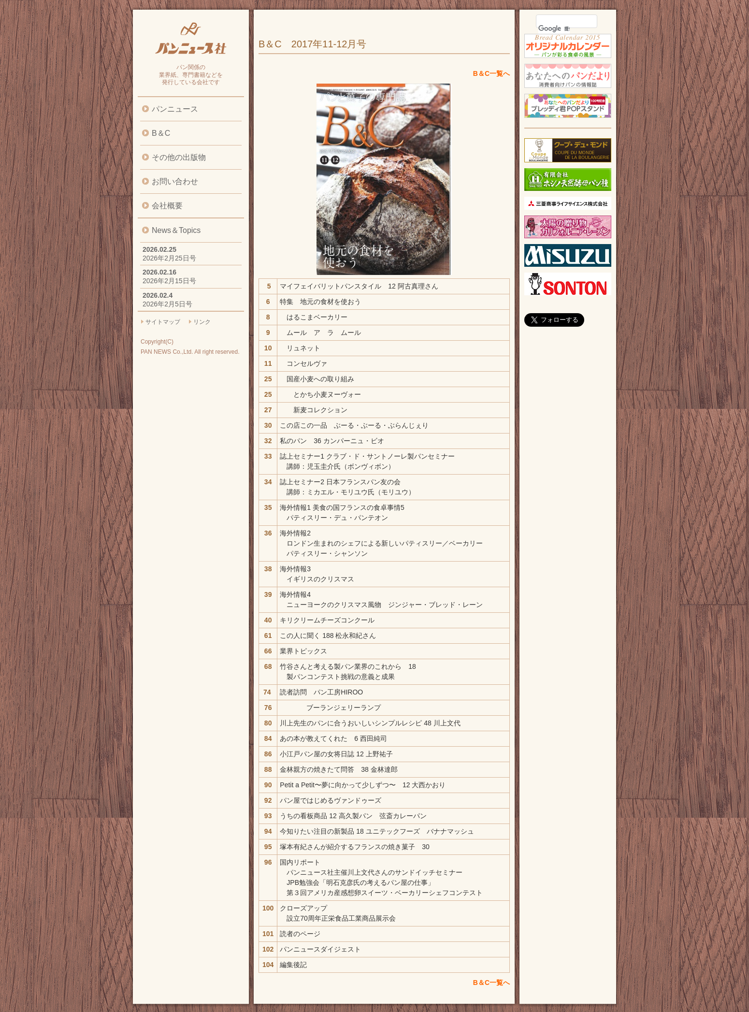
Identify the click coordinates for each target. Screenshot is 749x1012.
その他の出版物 (179, 157)
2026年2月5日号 (167, 304)
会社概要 (167, 206)
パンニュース (175, 109)
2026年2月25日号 (169, 258)
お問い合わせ (175, 181)
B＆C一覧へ (491, 73)
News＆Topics (176, 230)
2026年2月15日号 (169, 281)
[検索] (554, 28)
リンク (202, 322)
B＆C (161, 133)
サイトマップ (162, 322)
